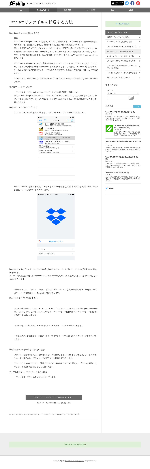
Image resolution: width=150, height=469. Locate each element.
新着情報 (67, 10)
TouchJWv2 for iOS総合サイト (74, 461)
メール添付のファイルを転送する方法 (121, 61)
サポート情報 (91, 10)
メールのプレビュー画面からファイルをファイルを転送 (122, 67)
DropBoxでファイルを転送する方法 (120, 51)
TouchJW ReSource (123, 24)
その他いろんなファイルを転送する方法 (122, 73)
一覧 (137, 107)
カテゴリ (110, 90)
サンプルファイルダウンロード (118, 78)
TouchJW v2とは (43, 10)
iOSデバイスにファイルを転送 (118, 37)
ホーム (19, 10)
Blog (112, 10)
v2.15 (131, 10)
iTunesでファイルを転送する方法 (119, 42)
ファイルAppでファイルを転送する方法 (58, 403)
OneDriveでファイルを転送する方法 (58, 397)
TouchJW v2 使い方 (33, 414)
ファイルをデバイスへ (48, 414)
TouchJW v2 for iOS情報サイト (41, 3)
